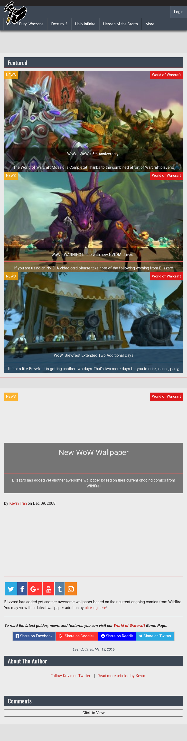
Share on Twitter (155, 636)
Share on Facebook (34, 636)
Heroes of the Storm (120, 24)
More (149, 24)
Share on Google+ (77, 636)
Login (178, 12)
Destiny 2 (59, 24)
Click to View (94, 713)
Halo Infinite (85, 24)
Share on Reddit (117, 636)
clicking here (95, 607)
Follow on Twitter (70, 675)
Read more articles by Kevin (121, 675)
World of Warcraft (129, 625)
